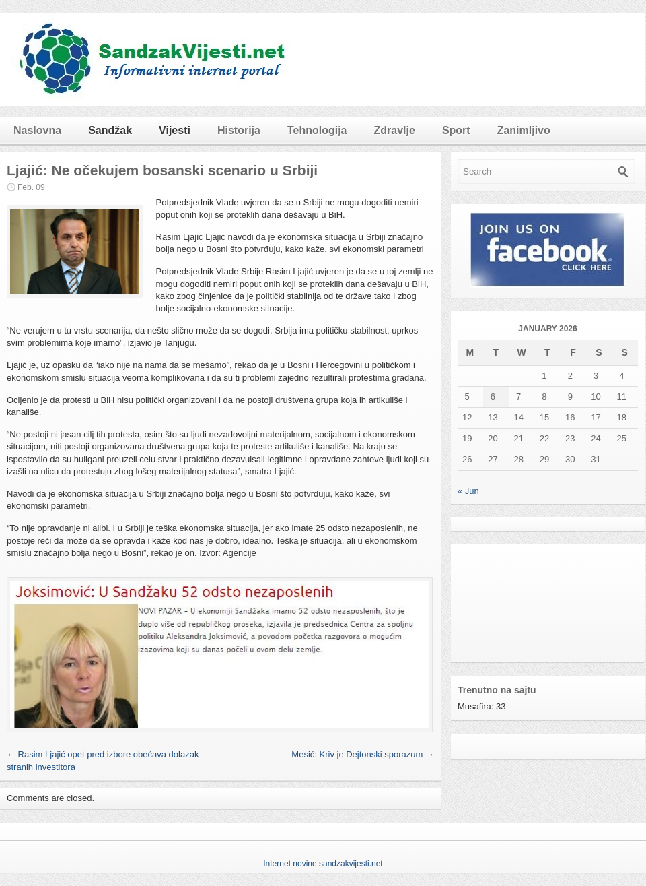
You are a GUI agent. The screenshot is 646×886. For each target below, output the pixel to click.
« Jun (468, 491)
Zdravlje (394, 130)
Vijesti (174, 130)
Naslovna (37, 130)
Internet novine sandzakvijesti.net (322, 863)
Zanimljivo (523, 130)
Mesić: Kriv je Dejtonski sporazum (362, 754)
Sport (456, 130)
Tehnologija (317, 130)
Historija (238, 130)
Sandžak (110, 130)
